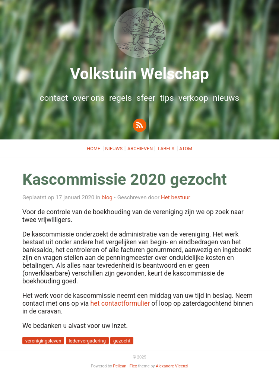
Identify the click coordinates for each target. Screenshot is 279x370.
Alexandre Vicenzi (172, 366)
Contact (54, 98)
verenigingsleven (43, 341)
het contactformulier (120, 303)
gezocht (121, 341)
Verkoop (193, 98)
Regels (120, 98)
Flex (133, 366)
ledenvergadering (87, 341)
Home (94, 148)
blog (107, 197)
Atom (185, 148)
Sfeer (145, 98)
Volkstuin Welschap (139, 74)
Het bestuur (175, 197)
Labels (166, 148)
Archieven (140, 148)
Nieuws (226, 98)
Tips (167, 98)
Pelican (119, 366)
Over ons (89, 98)
